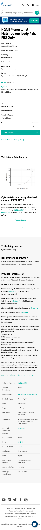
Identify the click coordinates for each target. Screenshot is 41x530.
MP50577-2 (34, 308)
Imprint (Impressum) (22, 513)
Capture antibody (8, 375)
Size (2, 123)
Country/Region (7, 115)
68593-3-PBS (5, 212)
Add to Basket (8, 132)
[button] (35, 524)
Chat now (34, 20)
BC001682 (21, 428)
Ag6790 (25, 312)
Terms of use (31, 508)
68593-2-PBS (18, 210)
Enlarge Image (20, 220)
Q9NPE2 (20, 442)
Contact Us (9, 508)
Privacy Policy (20, 508)
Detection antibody (25, 375)
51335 (20, 446)
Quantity (35, 123)
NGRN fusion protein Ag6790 (27, 394)
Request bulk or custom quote (12, 140)
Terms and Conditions (16, 511)
